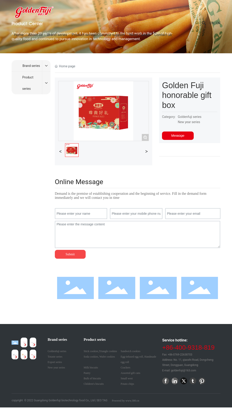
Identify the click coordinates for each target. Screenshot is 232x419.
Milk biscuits (91, 367)
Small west (127, 378)
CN (218, 23)
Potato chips (127, 383)
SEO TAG (102, 400)
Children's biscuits (94, 383)
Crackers (125, 367)
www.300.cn (132, 400)
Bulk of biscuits (92, 378)
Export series (55, 362)
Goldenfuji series (57, 351)
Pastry (87, 373)
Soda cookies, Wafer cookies (99, 356)
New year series (56, 367)
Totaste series (55, 356)
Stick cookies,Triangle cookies (100, 351)
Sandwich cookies (130, 351)
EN (212, 23)
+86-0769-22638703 (180, 354)
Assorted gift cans (130, 373)
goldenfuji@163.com (183, 370)
